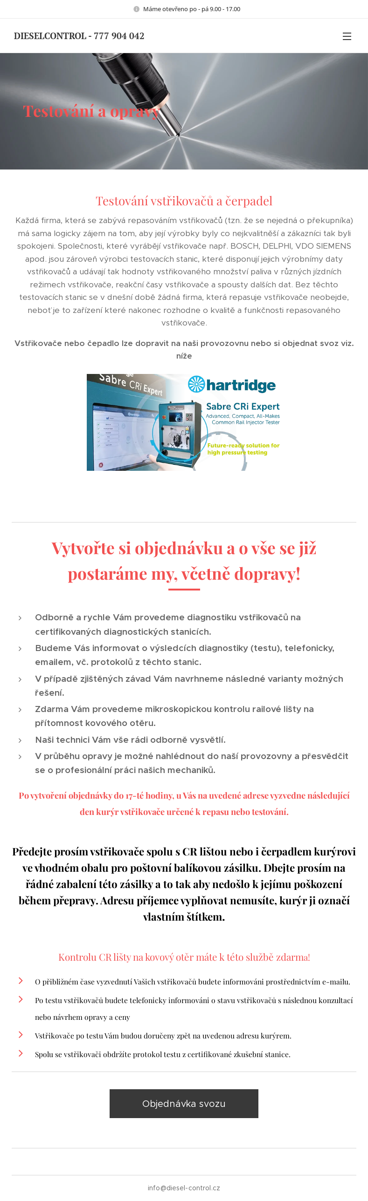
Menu (347, 36)
